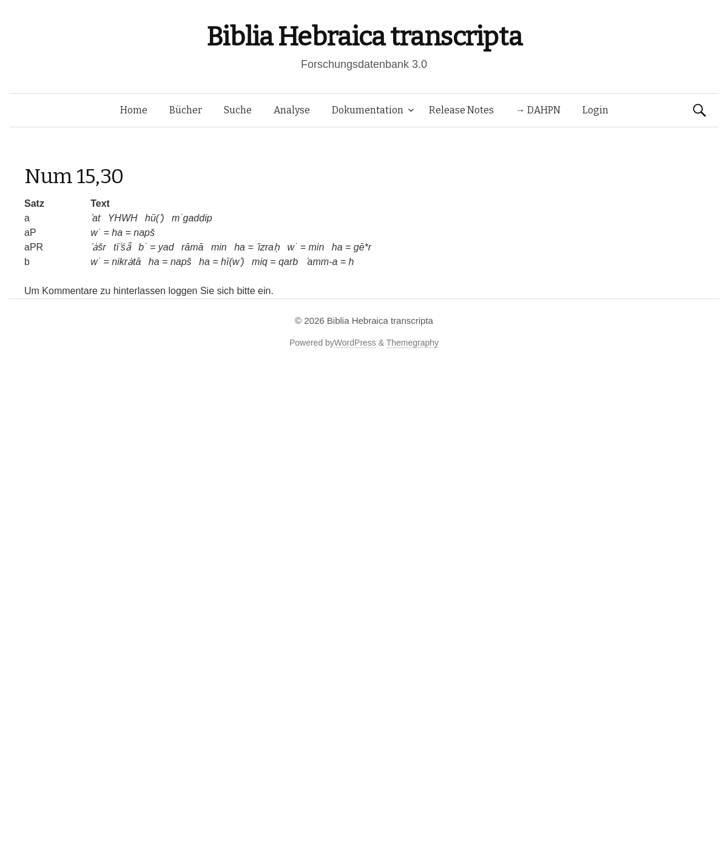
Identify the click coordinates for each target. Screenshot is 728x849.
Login (595, 110)
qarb (288, 262)
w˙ (95, 232)
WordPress (355, 342)
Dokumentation (367, 110)
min (219, 247)
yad (166, 247)
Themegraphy (412, 342)
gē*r (362, 247)
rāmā (192, 247)
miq (260, 262)
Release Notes (461, 110)
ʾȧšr (98, 247)
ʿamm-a (322, 262)
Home (133, 110)
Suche (238, 110)
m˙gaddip (192, 218)
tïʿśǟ (122, 247)
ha (117, 232)
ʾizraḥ (268, 247)
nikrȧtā (126, 262)
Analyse (292, 110)
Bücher (185, 110)
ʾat (95, 218)
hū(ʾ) (154, 218)
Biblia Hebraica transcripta (364, 36)
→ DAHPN (538, 110)
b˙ (142, 247)
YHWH (123, 218)
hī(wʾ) (232, 262)
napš (144, 232)
